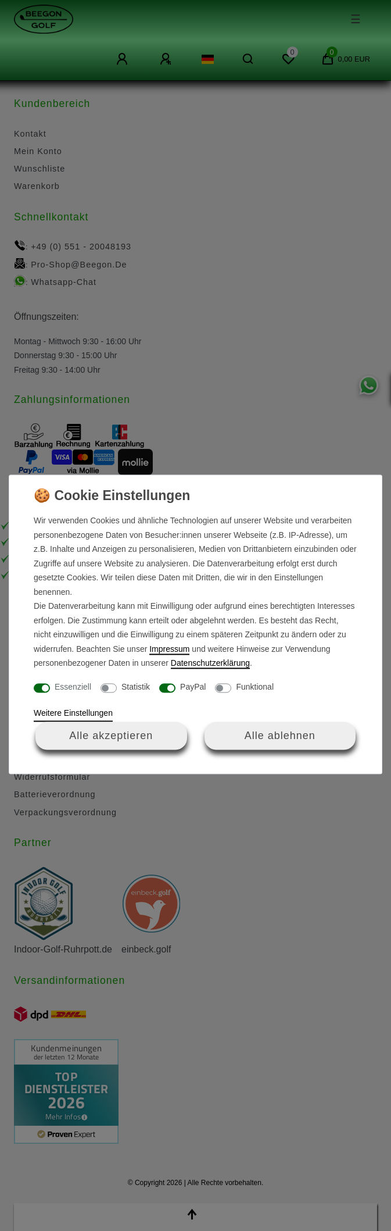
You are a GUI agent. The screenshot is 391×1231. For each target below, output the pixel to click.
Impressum (169, 649)
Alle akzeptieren (111, 735)
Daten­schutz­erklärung (210, 663)
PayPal (193, 686)
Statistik (135, 686)
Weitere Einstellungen (73, 713)
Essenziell (73, 686)
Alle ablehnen (280, 735)
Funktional (255, 686)
